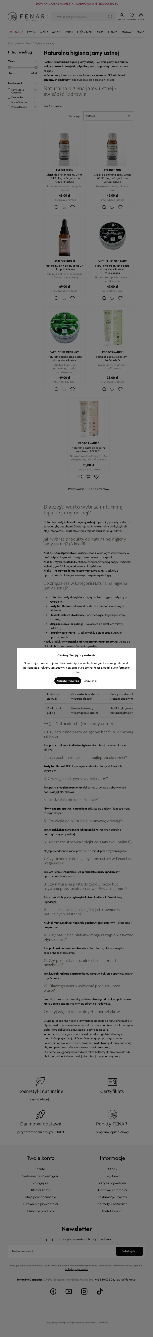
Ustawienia (90, 681)
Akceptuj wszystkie (68, 681)
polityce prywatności (87, 667)
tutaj (76, 672)
